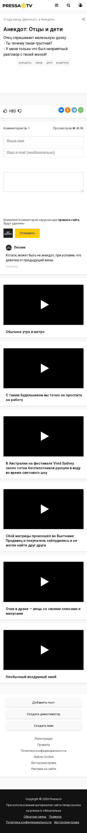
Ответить (12, 266)
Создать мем (43, 725)
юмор (38, 62)
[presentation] (38, 204)
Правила (43, 744)
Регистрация (43, 738)
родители (62, 62)
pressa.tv (31, 19)
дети (49, 62)
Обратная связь (35, 816)
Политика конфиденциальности (43, 750)
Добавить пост (43, 702)
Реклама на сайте (43, 769)
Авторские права (43, 763)
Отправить (27, 233)
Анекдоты (47, 19)
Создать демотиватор (43, 714)
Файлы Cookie (44, 757)
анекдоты (25, 62)
